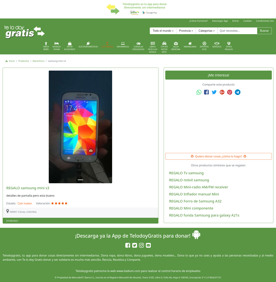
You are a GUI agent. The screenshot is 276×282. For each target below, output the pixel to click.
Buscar (264, 30)
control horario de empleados (180, 271)
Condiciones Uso (265, 20)
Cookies (247, 20)
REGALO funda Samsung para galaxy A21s (204, 215)
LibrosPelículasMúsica (152, 47)
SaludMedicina (175, 46)
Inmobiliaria (190, 45)
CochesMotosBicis (164, 47)
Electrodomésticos (88, 45)
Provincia (185, 30)
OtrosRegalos (229, 46)
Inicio (11, 60)
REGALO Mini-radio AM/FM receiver (198, 187)
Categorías (205, 30)
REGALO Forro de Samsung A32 (195, 201)
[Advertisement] (218, 124)
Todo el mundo (162, 30)
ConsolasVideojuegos (139, 46)
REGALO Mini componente (191, 208)
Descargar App (220, 20)
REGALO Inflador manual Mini (194, 194)
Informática (123, 45)
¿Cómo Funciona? (198, 20)
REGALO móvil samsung (189, 180)
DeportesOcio (204, 46)
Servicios (216, 45)
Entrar (235, 20)
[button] (15, 127)
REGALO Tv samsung (186, 173)
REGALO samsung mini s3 (27, 188)
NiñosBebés (46, 46)
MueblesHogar (57, 46)
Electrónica (107, 45)
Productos (23, 60)
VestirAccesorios (69, 46)
